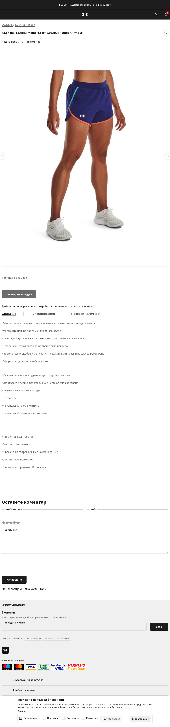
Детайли (21, 711)
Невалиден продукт (19, 293)
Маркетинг (92, 718)
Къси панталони (25, 24)
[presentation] (29, 564)
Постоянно (53, 718)
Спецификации (44, 313)
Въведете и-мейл (15, 621)
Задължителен (32, 718)
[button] (165, 37)
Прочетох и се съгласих (36, 637)
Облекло (7, 24)
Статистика (72, 718)
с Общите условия (33, 637)
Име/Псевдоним (13, 508)
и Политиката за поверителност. (56, 637)
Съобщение (11, 528)
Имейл (93, 508)
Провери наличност (86, 313)
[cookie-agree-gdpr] (140, 719)
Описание (9, 313)
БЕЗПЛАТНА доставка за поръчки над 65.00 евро (85, 4)
